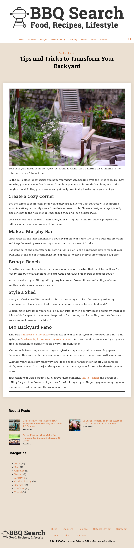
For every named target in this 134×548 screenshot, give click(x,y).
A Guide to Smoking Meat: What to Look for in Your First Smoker (102, 422)
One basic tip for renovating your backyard (47, 339)
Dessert (18, 474)
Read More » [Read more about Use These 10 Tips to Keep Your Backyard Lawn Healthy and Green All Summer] (27, 429)
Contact (103, 39)
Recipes (43, 39)
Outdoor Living (58, 39)
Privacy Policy (83, 541)
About (93, 39)
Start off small (90, 377)
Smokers (32, 39)
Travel (84, 39)
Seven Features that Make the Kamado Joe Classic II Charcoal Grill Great (43, 438)
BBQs (21, 39)
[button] (129, 39)
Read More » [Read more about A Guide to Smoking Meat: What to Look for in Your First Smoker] (88, 427)
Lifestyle (19, 477)
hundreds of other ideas (35, 334)
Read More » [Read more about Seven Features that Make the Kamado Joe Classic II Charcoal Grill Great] (27, 444)
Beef (16, 467)
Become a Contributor (104, 541)
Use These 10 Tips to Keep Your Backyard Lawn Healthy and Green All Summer (42, 423)
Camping (73, 39)
